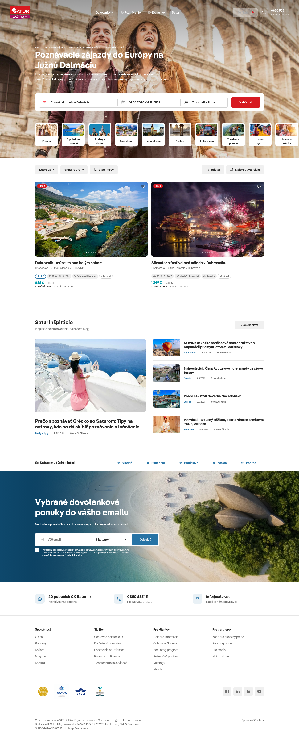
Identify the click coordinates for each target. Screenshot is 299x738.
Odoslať (145, 539)
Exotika (180, 141)
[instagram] (248, 691)
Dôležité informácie (165, 637)
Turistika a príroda (233, 141)
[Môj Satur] (245, 12)
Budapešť (156, 463)
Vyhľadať (245, 102)
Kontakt (40, 663)
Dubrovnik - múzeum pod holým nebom (69, 262)
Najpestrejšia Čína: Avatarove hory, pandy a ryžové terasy (223, 370)
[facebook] (227, 691)
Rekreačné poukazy (166, 656)
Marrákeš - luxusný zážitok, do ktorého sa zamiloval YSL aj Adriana (224, 422)
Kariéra (39, 650)
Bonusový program (165, 650)
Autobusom (207, 141)
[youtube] (259, 691)
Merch (157, 669)
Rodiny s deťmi (100, 141)
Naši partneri (220, 656)
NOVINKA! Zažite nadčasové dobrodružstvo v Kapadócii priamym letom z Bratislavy (219, 345)
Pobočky (41, 643)
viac (164, 79)
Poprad (248, 463)
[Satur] (20, 12)
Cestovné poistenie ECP (110, 637)
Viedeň (124, 463)
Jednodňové (153, 141)
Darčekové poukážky (107, 643)
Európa (46, 141)
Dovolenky (104, 12)
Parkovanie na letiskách (109, 650)
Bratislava (188, 463)
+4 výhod (106, 276)
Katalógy (159, 663)
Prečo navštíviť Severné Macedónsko (212, 396)
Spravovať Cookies (253, 720)
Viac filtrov (104, 170)
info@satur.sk (218, 596)
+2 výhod (224, 276)
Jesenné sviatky (287, 141)
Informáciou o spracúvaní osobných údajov (62, 555)
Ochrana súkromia (165, 643)
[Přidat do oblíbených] (143, 186)
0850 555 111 (137, 596)
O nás (39, 637)
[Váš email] (63, 539)
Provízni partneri (222, 643)
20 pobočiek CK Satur (69, 596)
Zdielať (213, 170)
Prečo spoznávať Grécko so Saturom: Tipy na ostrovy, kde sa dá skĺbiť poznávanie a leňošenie (87, 424)
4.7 (40, 276)
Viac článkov (249, 325)
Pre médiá (219, 650)
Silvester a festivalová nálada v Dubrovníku (189, 262)
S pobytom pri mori (73, 141)
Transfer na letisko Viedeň (111, 663)
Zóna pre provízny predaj (228, 637)
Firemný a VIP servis (107, 656)
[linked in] (237, 691)
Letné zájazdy (260, 141)
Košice (220, 463)
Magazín (40, 656)
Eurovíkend (126, 141)
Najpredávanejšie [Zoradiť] (245, 170)
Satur (177, 12)
